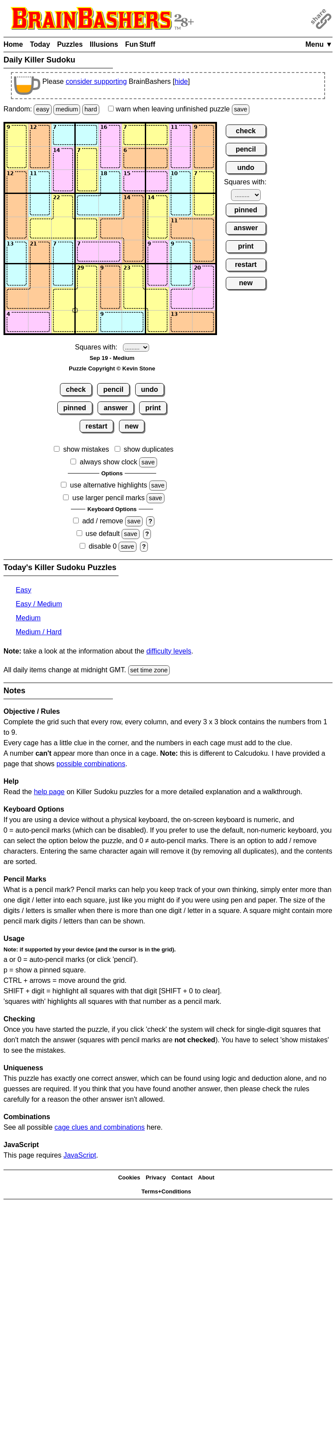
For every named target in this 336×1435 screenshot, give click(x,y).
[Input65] (110, 251)
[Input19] (203, 135)
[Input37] (157, 181)
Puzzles (70, 44)
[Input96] (133, 322)
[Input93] (63, 322)
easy (42, 109)
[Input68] (180, 251)
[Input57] (157, 228)
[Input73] (63, 275)
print (153, 407)
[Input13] (63, 135)
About (206, 1177)
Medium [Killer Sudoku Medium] (28, 618)
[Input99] (203, 322)
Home (13, 44)
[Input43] (63, 205)
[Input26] (133, 158)
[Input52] (39, 228)
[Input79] (203, 275)
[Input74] (87, 275)
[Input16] (133, 135)
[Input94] (87, 322)
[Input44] (87, 205)
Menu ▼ (318, 44)
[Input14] (87, 135)
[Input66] (133, 251)
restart (97, 426)
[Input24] (87, 158)
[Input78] (180, 275)
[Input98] (180, 322)
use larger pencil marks (108, 497)
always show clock (108, 462)
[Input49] (203, 205)
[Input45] (110, 205)
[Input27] (157, 158)
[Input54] (87, 228)
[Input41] (16, 205)
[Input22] (39, 158)
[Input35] (110, 181)
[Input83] (63, 298)
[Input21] (16, 158)
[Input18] (180, 135)
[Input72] (39, 275)
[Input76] (133, 275)
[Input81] (16, 298)
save (240, 109)
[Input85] (110, 298)
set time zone (149, 670)
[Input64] (87, 251)
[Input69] (203, 251)
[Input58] (180, 228)
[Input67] (157, 251)
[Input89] (203, 298)
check (76, 389)
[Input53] (63, 228)
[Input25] (110, 158)
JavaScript (79, 1155)
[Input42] (39, 205)
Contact (182, 1177)
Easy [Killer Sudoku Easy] (24, 590)
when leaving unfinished (178, 109)
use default (103, 533)
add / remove (102, 521)
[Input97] (157, 322)
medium (67, 109)
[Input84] (87, 298)
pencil (113, 389)
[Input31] (16, 181)
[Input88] (180, 298)
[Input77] (157, 275)
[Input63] (63, 251)
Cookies (129, 1177)
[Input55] (110, 228)
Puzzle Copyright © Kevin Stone (112, 368)
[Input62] (39, 251)
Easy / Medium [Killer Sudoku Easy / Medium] (39, 604)
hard (90, 109)
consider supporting (96, 81)
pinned (74, 407)
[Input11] (16, 135)
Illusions (104, 44)
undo (149, 389)
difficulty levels (168, 651)
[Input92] (39, 322)
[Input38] (180, 181)
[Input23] (63, 158)
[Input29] (203, 158)
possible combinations (90, 764)
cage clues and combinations (100, 1127)
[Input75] (110, 275)
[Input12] (39, 135)
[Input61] (16, 251)
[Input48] (180, 205)
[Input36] (133, 181)
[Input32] (39, 181)
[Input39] (203, 181)
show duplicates (149, 449)
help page (49, 791)
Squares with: (96, 347)
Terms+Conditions (166, 1191)
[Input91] (16, 322)
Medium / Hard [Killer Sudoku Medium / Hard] (39, 632)
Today (40, 44)
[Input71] (16, 275)
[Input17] (157, 135)
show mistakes (86, 449)
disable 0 (103, 546)
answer (116, 407)
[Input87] (157, 298)
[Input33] (63, 181)
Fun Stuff (140, 44)
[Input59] (203, 228)
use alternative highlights (108, 485)
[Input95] (110, 322)
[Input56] (133, 228)
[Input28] (180, 158)
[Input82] (39, 298)
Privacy (156, 1177)
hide (181, 81)
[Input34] (87, 181)
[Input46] (133, 205)
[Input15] (110, 135)
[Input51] (16, 228)
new (131, 426)
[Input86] (133, 298)
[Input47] (157, 205)
